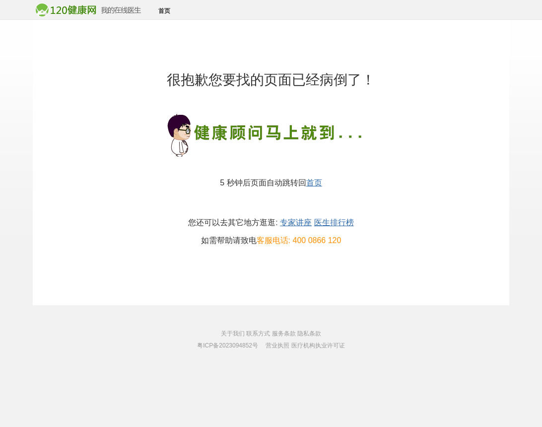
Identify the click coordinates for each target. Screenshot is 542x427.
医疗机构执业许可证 (318, 345)
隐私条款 (309, 333)
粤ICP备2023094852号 (227, 345)
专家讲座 (296, 222)
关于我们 (233, 333)
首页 (164, 10)
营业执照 (277, 345)
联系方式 (258, 333)
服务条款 (284, 333)
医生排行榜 (334, 222)
